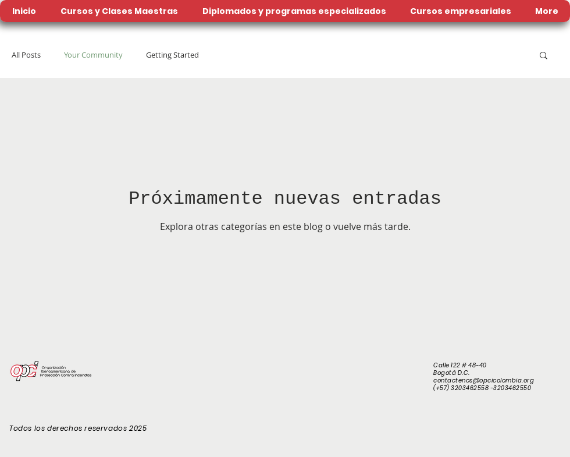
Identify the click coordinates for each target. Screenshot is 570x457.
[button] (543, 56)
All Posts (26, 54)
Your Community (93, 54)
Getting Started (172, 54)
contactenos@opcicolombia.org (483, 380)
